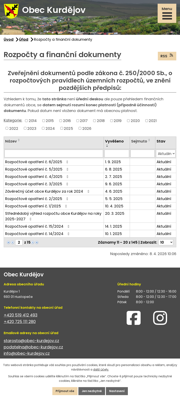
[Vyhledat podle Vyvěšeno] (116, 153)
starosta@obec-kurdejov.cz (31, 341)
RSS (167, 56)
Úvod (9, 39)
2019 (118, 120)
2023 (31, 128)
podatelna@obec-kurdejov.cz (33, 347)
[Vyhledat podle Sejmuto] (143, 153)
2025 (68, 128)
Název (11, 141)
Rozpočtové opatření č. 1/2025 (37, 206)
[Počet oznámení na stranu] (165, 242)
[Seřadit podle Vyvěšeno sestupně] (107, 146)
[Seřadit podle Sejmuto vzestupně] (149, 139)
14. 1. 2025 (113, 226)
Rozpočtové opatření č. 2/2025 (37, 198)
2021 (153, 120)
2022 (13, 128)
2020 (135, 120)
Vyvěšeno (114, 141)
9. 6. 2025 (113, 184)
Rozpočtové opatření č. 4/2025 (37, 176)
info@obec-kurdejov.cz (27, 353)
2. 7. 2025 (113, 176)
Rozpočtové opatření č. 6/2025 (37, 161)
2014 (33, 120)
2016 (67, 120)
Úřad (23, 39)
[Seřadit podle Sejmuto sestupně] (149, 141)
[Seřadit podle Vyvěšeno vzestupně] (107, 145)
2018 (101, 120)
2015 (50, 120)
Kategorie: (13, 120)
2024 (50, 128)
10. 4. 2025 (114, 206)
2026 (86, 128)
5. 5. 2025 (114, 198)
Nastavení (117, 391)
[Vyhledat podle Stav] (165, 153)
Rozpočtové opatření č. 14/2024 (38, 233)
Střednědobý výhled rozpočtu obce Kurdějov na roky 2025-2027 (53, 216)
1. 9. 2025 (113, 161)
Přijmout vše (65, 391)
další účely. (101, 370)
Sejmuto (139, 141)
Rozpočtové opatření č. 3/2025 (37, 184)
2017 (84, 120)
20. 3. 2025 (114, 213)
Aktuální (164, 161)
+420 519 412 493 (20, 315)
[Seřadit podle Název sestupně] (19, 141)
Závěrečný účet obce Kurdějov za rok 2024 (48, 191)
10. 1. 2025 (113, 233)
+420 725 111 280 (20, 321)
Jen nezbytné (92, 391)
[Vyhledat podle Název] (54, 153)
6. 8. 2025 (113, 169)
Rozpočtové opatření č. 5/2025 (37, 169)
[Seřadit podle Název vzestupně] (19, 139)
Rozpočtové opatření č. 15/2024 (38, 226)
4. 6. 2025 (113, 191)
